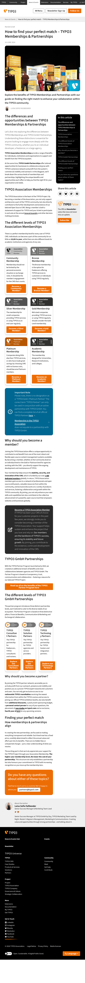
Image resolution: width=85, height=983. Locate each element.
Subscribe (64, 228)
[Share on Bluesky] (66, 202)
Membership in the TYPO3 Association (27, 438)
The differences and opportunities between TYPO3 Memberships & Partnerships (66, 126)
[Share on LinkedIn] (60, 202)
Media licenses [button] (55, 969)
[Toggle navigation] (38, 11)
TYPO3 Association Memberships (65, 136)
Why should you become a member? (68, 153)
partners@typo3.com (29, 812)
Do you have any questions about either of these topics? (67, 185)
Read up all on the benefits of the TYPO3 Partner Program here (28, 605)
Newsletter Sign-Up (56, 10)
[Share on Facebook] (77, 202)
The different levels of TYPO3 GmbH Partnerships (66, 168)
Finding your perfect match (65, 177)
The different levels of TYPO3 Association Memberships (66, 144)
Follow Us (74, 10)
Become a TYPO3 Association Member (29, 527)
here (31, 431)
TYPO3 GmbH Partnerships (63, 160)
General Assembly (31, 213)
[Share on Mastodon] (71, 202)
